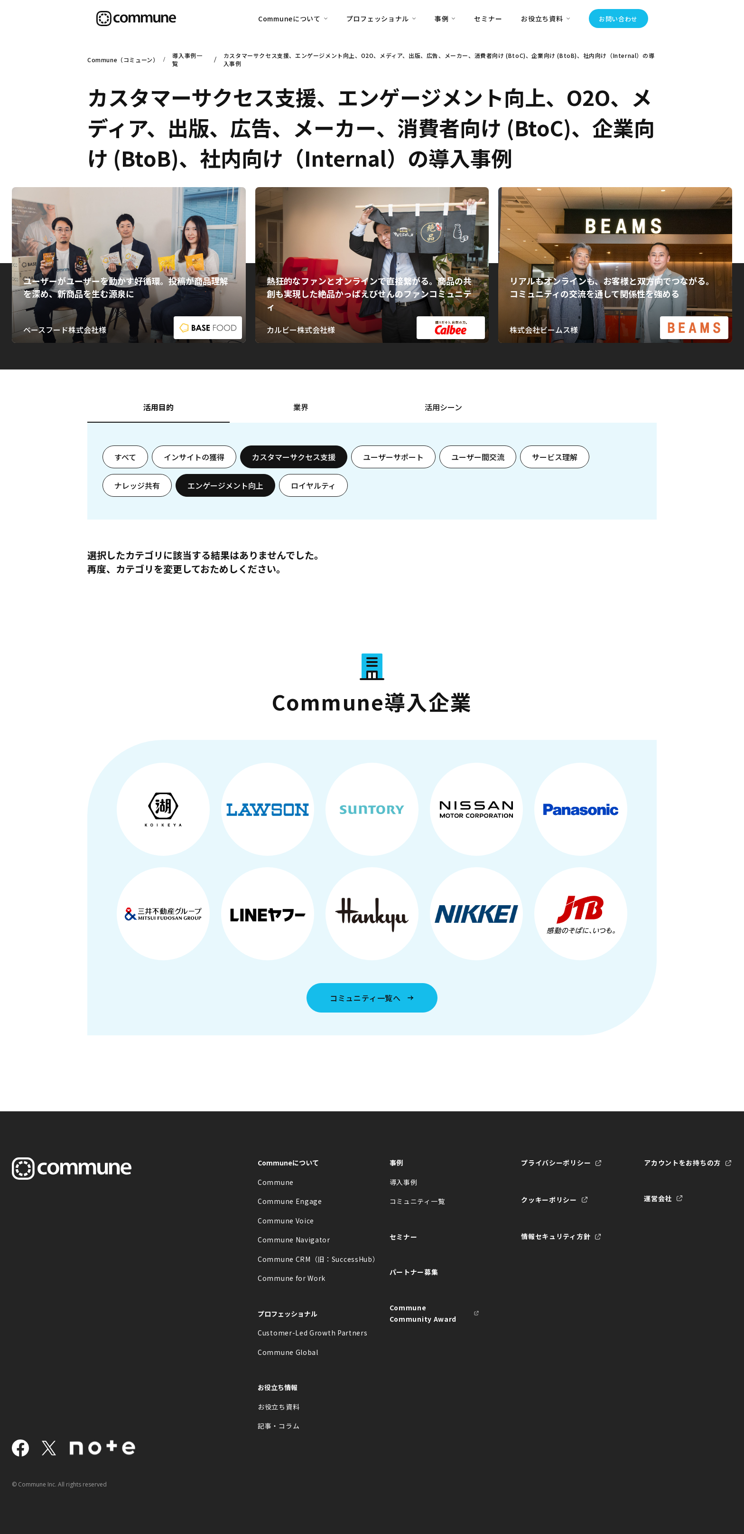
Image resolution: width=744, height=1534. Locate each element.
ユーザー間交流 (477, 457)
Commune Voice (286, 1220)
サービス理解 (554, 457)
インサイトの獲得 (194, 457)
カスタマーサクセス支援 (293, 457)
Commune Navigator (294, 1239)
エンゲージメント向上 (225, 485)
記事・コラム (278, 1425)
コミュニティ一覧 (417, 1201)
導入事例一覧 (187, 59)
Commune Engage (290, 1201)
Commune (276, 1182)
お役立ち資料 (278, 1406)
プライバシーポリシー (556, 1162)
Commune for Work (292, 1278)
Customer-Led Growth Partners (303, 1332)
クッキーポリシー (549, 1199)
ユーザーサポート (393, 457)
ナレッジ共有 (137, 485)
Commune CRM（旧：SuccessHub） (303, 1259)
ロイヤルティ (313, 485)
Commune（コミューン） (121, 60)
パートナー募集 (414, 1272)
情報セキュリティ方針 (555, 1236)
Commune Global (288, 1352)
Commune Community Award (423, 1313)
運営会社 (658, 1198)
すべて (125, 457)
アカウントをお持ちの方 (682, 1162)
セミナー (488, 18)
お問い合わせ (618, 18)
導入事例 (404, 1182)
